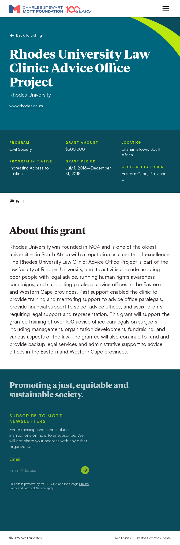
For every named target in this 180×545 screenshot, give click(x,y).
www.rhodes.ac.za (26, 105)
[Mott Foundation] (50, 9)
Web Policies (122, 538)
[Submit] (85, 470)
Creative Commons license (153, 538)
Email (14, 459)
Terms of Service (34, 488)
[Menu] (166, 9)
